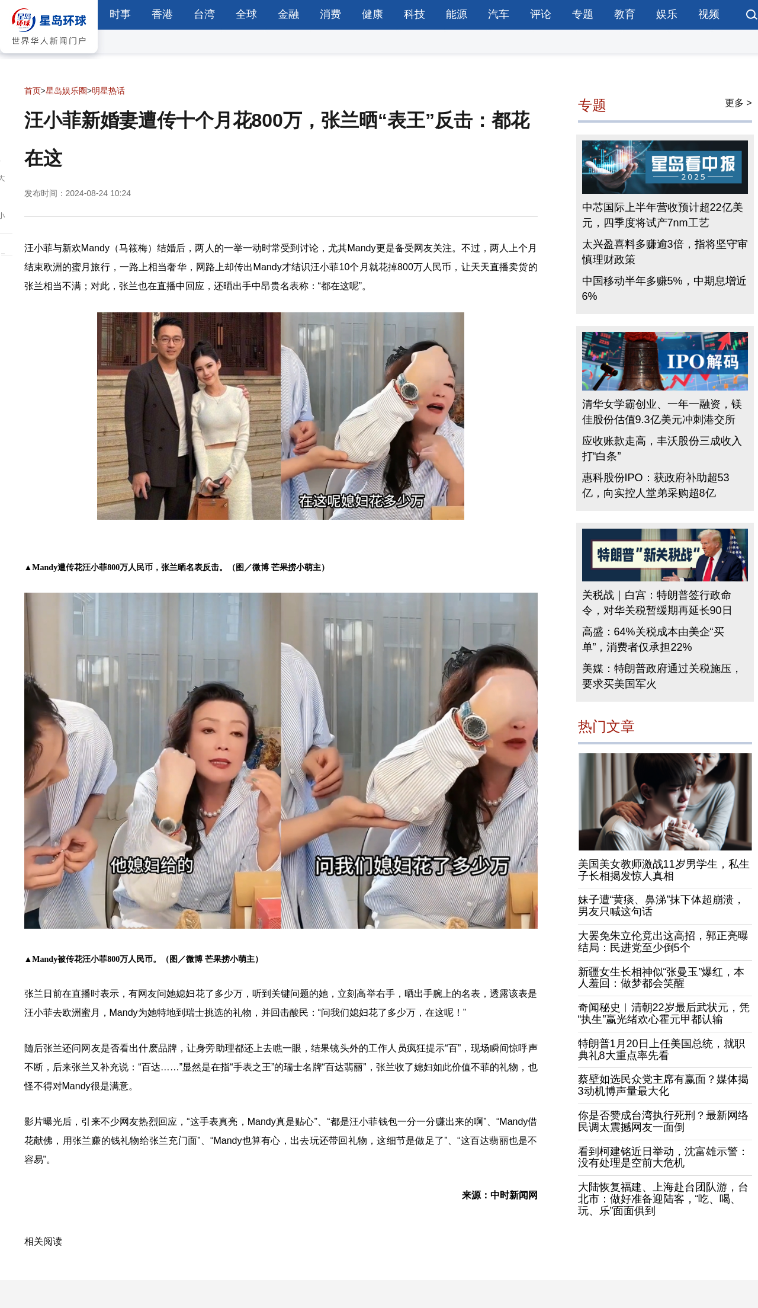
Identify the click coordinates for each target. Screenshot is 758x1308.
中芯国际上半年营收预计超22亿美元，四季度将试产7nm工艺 (662, 215)
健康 (372, 14)
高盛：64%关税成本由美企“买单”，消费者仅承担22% (653, 639)
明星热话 (108, 90)
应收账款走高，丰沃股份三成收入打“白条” (662, 448)
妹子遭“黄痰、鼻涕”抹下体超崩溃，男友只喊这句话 (661, 905)
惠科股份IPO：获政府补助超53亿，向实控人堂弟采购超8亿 (656, 485)
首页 (32, 90)
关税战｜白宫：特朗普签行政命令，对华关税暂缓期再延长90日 (657, 602)
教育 (624, 14)
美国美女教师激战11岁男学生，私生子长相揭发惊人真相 (664, 870)
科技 (414, 14)
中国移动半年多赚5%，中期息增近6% (664, 288)
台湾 (204, 14)
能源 (456, 14)
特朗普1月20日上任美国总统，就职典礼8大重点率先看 (661, 1049)
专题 (582, 14)
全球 (246, 14)
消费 (330, 14)
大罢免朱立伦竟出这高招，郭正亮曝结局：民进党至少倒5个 (663, 942)
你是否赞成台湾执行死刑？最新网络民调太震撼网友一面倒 (663, 1121)
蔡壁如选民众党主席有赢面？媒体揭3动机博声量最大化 (663, 1085)
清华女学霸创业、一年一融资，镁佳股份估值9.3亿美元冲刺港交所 (662, 412)
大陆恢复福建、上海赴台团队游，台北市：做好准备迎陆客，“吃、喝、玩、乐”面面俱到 (663, 1199)
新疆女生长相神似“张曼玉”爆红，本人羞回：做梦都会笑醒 (661, 978)
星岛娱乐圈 (66, 90)
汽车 (498, 14)
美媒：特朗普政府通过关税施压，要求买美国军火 (662, 676)
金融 (288, 14)
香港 (162, 14)
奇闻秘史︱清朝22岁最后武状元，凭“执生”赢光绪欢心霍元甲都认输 (664, 1013)
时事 (120, 14)
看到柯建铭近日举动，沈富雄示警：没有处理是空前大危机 (663, 1157)
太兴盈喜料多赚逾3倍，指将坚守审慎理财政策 (665, 252)
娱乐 (666, 14)
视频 (709, 14)
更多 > (738, 103)
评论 (540, 14)
